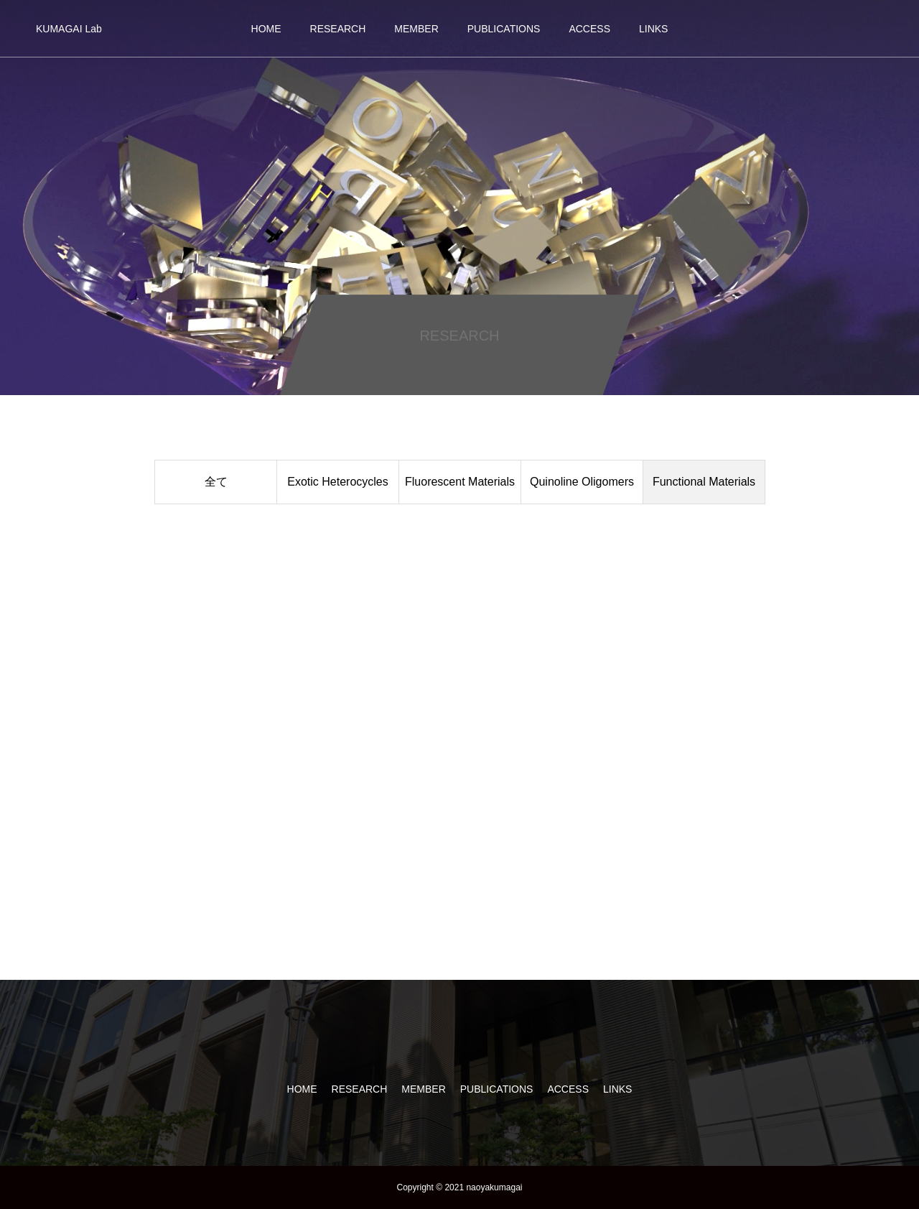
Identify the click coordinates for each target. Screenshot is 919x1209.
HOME (266, 28)
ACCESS (589, 28)
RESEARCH (338, 28)
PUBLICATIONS (504, 28)
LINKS (653, 28)
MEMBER (416, 28)
